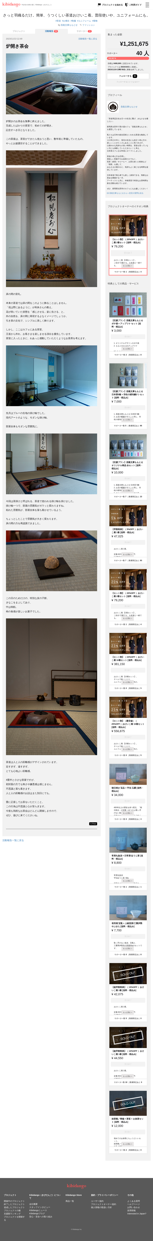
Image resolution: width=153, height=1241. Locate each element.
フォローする (128, 76)
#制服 (73, 21)
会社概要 (33, 1204)
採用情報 (131, 1210)
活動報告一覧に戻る (87, 39)
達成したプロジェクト (14, 1207)
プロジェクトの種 (12, 1210)
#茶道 (58, 21)
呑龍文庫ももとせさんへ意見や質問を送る (125, 193)
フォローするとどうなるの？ (128, 82)
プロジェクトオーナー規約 (103, 1204)
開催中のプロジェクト (14, 1201)
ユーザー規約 (97, 1201)
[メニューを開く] (147, 4)
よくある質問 (133, 1201)
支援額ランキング (12, 1213)
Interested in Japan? (136, 1213)
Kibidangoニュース (38, 1210)
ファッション (88, 25)
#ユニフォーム (84, 21)
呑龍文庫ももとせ (69, 25)
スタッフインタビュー (39, 1207)
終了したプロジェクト (14, 1204)
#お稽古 (65, 21)
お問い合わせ (133, 1207)
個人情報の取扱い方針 (101, 1207)
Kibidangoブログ (37, 1213)
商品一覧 (70, 1201)
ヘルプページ (133, 1204)
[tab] (51, 31)
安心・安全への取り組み (40, 1216)
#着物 (95, 21)
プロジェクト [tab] (19, 31)
